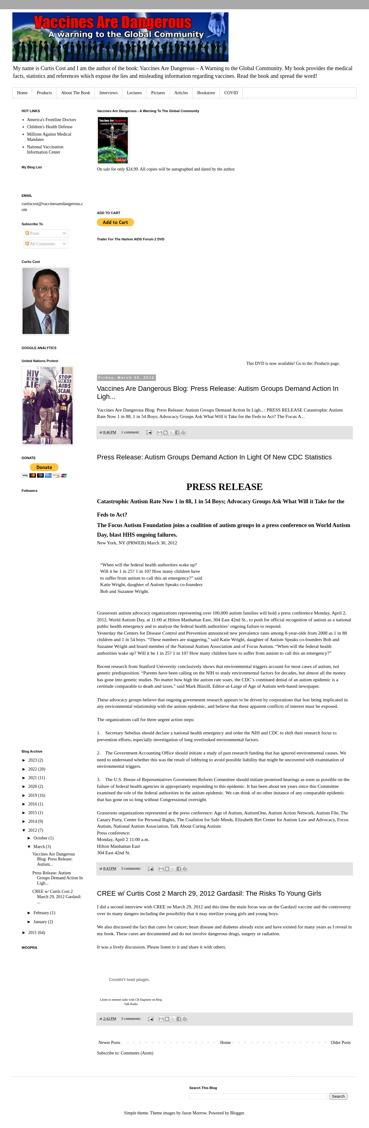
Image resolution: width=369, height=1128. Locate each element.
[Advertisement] (46, 645)
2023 (33, 760)
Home (22, 93)
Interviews (108, 93)
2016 (33, 804)
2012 (33, 830)
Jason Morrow (194, 1113)
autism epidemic (314, 679)
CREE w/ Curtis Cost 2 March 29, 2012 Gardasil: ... (57, 896)
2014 (33, 821)
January (40, 921)
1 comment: (130, 432)
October (40, 838)
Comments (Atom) (137, 1053)
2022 (33, 769)
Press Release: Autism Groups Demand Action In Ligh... (57, 878)
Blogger (237, 1113)
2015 (33, 812)
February (41, 912)
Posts (32, 233)
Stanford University (157, 666)
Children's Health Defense (50, 127)
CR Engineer (143, 999)
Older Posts (341, 1042)
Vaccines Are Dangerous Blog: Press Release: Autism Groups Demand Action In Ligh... (180, 409)
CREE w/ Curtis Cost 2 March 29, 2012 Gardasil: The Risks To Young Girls (209, 893)
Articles (181, 93)
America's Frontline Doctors (51, 119)
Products (44, 93)
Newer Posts (109, 1042)
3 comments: (131, 868)
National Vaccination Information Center (45, 149)
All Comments (40, 244)
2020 (33, 786)
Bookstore (206, 93)
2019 (33, 795)
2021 (33, 777)
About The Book (75, 93)
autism (125, 612)
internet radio (120, 999)
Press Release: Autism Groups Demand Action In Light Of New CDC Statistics (214, 457)
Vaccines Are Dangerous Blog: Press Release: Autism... (53, 859)
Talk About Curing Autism (195, 826)
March (39, 846)
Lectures (134, 93)
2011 (33, 932)
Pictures (158, 93)
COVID (231, 93)
